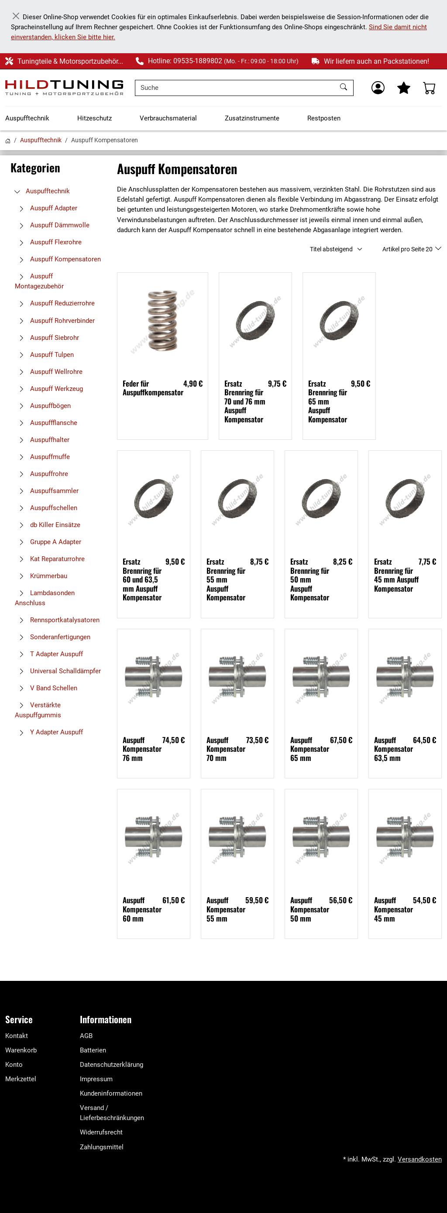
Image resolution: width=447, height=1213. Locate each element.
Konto (14, 1065)
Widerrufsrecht (101, 1132)
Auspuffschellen (46, 508)
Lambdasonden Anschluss (45, 598)
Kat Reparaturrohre (50, 559)
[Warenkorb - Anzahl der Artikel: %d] (429, 87)
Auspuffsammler (47, 491)
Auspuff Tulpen (44, 355)
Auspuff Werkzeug (49, 389)
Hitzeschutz (94, 118)
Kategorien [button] (35, 167)
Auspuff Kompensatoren (58, 259)
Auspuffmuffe (42, 457)
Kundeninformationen (111, 1093)
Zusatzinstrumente (252, 118)
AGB (86, 1036)
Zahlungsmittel (102, 1147)
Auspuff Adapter (46, 208)
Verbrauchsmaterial (168, 118)
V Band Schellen (46, 688)
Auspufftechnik (27, 118)
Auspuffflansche (46, 423)
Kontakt (16, 1036)
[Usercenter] (378, 87)
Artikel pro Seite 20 (408, 249)
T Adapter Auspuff (49, 654)
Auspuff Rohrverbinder (55, 321)
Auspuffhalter (42, 440)
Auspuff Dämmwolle (52, 225)
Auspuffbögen (43, 406)
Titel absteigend (331, 249)
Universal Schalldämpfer (58, 671)
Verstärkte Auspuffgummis (38, 710)
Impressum (96, 1079)
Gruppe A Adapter (48, 542)
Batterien (93, 1050)
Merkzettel (20, 1079)
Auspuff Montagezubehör (39, 281)
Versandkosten (420, 1159)
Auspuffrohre (41, 474)
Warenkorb (21, 1050)
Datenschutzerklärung (111, 1065)
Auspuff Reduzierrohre (55, 303)
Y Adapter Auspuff (49, 732)
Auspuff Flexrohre (48, 242)
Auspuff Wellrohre (49, 372)
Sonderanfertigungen (52, 637)
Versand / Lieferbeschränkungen (112, 1113)
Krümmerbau (41, 576)
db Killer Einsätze (47, 525)
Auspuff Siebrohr (47, 338)
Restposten (323, 118)
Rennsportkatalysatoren (57, 620)
